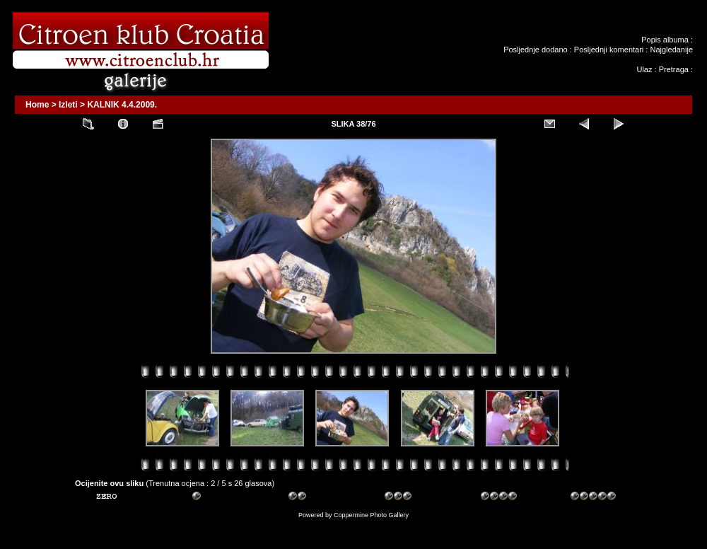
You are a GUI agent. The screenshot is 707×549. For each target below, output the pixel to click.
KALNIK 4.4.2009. (122, 105)
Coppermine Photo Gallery (371, 515)
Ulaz (644, 69)
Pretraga (674, 69)
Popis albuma (665, 39)
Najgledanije (671, 49)
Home (37, 105)
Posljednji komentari (608, 49)
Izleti (68, 105)
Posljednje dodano (535, 49)
